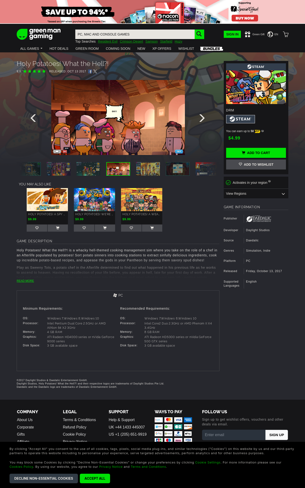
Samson (151, 41)
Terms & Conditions (79, 420)
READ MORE (25, 281)
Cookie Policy (74, 434)
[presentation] (34, 119)
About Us (25, 420)
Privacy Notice (111, 466)
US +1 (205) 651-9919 (128, 434)
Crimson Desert (131, 41)
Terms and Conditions (148, 466)
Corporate (25, 427)
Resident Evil (107, 41)
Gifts (21, 434)
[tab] (118, 295)
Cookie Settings (208, 462)
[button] (31, 48)
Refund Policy (74, 427)
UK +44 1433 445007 (127, 427)
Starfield (166, 41)
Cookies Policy (21, 466)
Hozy (178, 41)
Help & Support (122, 420)
